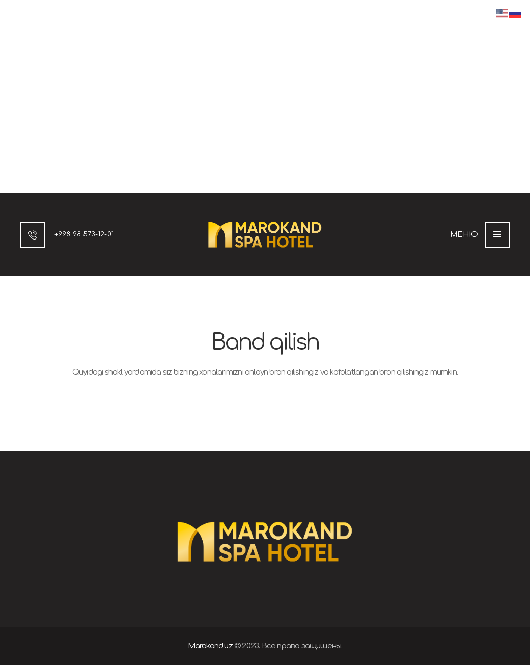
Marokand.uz (210, 646)
